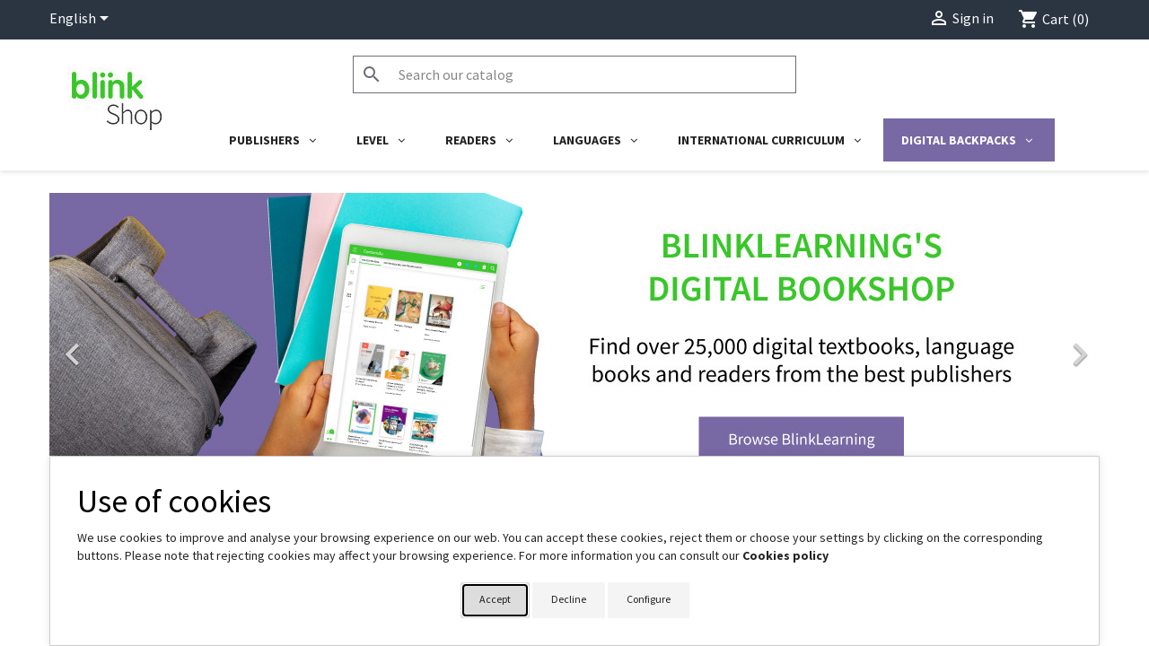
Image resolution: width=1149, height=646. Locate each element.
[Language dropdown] (82, 20)
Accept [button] (495, 599)
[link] (574, 345)
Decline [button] (568, 599)
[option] (574, 345)
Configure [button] (649, 599)
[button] (128, 345)
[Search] (574, 74)
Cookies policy (785, 555)
